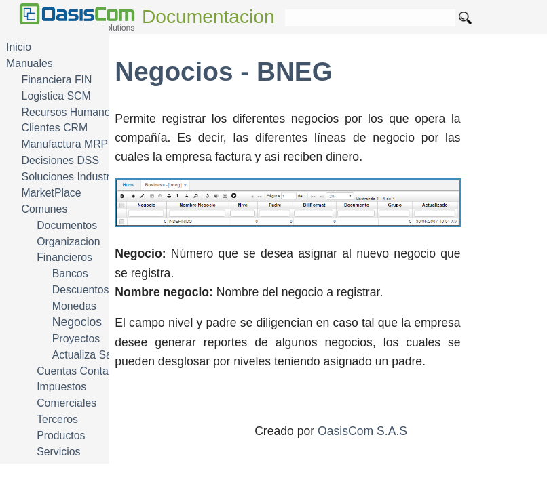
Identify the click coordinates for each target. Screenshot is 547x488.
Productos (61, 435)
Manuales (29, 63)
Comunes (45, 209)
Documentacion (208, 16)
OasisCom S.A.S (362, 431)
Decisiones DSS (60, 160)
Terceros (57, 419)
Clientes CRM (55, 128)
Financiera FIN (57, 79)
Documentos (67, 225)
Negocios (77, 322)
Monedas (74, 306)
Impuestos (61, 386)
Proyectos (76, 338)
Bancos (70, 273)
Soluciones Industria (70, 176)
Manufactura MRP (65, 144)
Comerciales (66, 403)
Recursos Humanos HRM (82, 112)
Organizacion (68, 241)
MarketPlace (51, 193)
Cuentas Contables (82, 371)
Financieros (64, 257)
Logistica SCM (56, 96)
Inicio (18, 47)
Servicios (58, 452)
